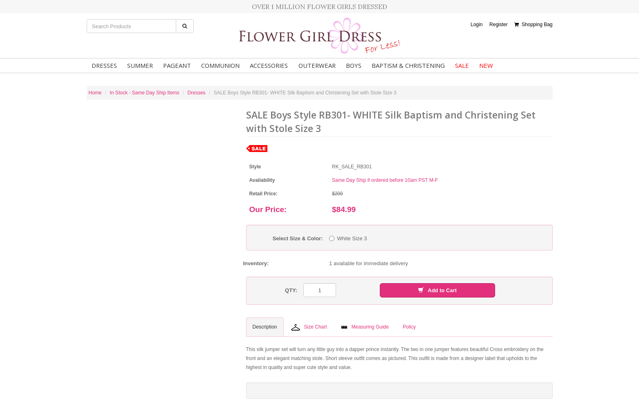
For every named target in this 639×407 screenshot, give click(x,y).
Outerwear (314, 65)
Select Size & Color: (298, 238)
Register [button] (498, 24)
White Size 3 (348, 238)
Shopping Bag (533, 24)
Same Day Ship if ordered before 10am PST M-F (385, 180)
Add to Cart (437, 290)
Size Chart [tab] (309, 327)
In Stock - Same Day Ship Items (144, 93)
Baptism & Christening (405, 65)
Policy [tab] (409, 327)
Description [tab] (265, 327)
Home (95, 93)
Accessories (266, 65)
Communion (218, 65)
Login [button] (476, 24)
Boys (351, 65)
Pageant (175, 65)
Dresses (104, 65)
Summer (139, 65)
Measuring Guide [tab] (365, 327)
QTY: (291, 290)
